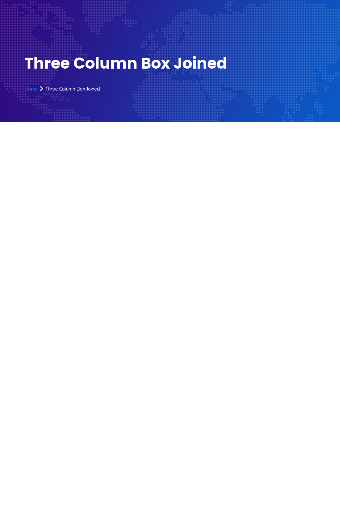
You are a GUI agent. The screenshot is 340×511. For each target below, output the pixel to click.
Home (31, 89)
